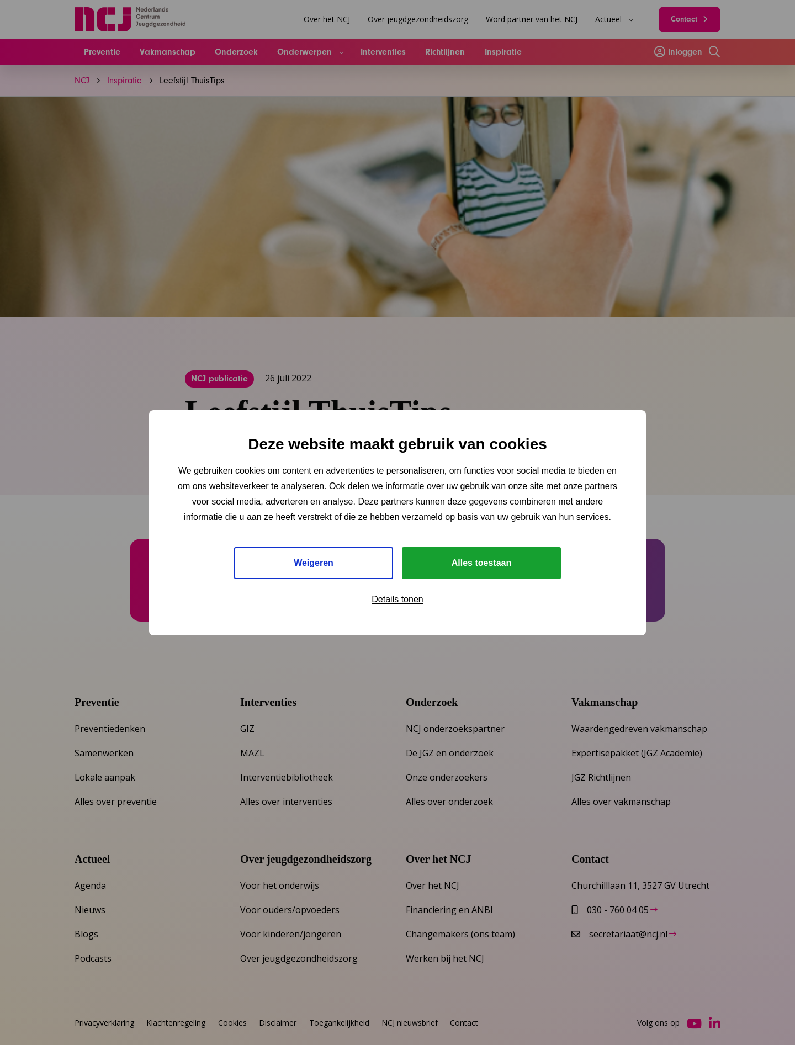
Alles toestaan (481, 562)
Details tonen (397, 599)
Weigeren (313, 562)
